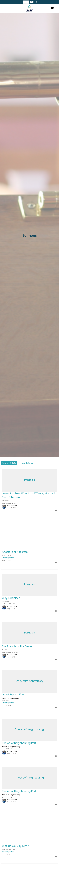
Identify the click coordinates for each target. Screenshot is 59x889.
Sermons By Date (9, 463)
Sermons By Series (26, 463)
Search (26, 2)
